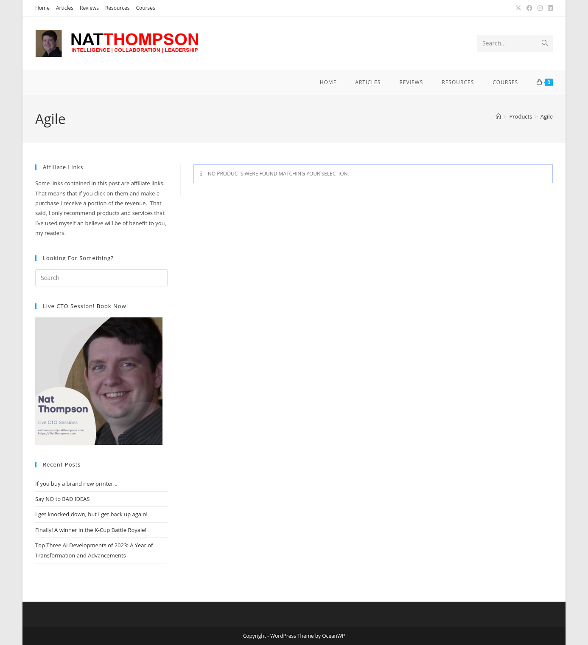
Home (42, 7)
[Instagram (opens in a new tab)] (540, 8)
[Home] (498, 116)
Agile (546, 116)
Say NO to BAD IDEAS (62, 499)
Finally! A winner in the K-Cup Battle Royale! (90, 530)
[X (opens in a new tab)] (518, 8)
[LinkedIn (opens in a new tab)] (549, 8)
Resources (117, 7)
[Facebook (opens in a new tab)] (529, 8)
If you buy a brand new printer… (76, 483)
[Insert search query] (101, 277)
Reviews (89, 7)
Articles (64, 7)
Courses (145, 7)
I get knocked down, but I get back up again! (91, 514)
